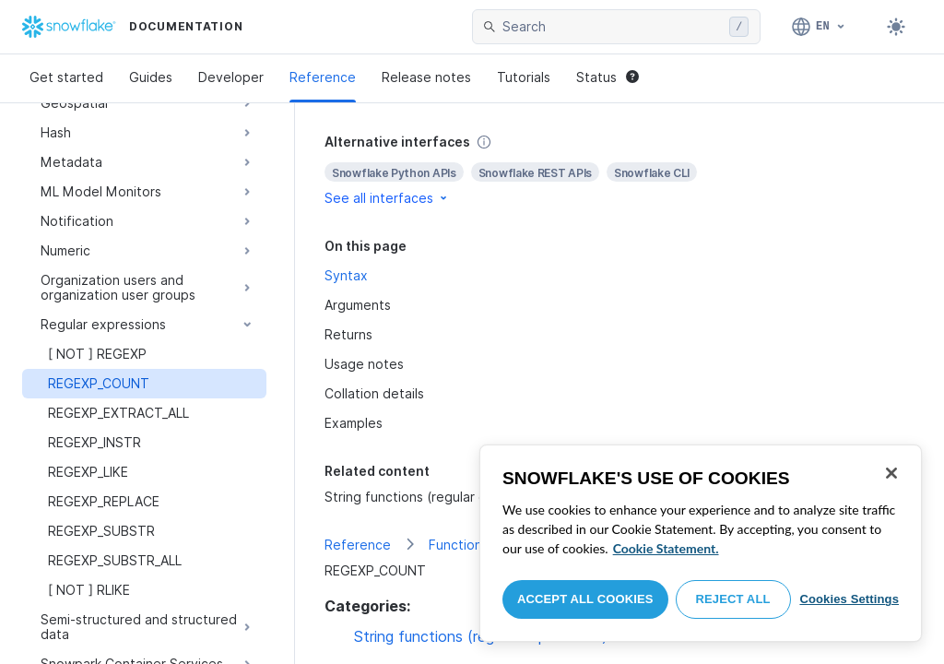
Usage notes (364, 364)
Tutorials (523, 77)
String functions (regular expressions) (441, 496)
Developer (231, 77)
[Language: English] (819, 26)
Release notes (426, 77)
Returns (348, 334)
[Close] (891, 473)
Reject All (733, 599)
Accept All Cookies (585, 599)
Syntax (346, 275)
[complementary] (619, 170)
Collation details (374, 393)
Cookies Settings (849, 599)
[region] (700, 543)
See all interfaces (387, 198)
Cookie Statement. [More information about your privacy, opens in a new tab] (666, 548)
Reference (322, 77)
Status (607, 77)
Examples (353, 423)
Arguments (357, 305)
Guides (150, 77)
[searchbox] (612, 26)
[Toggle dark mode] (896, 26)
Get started (66, 77)
